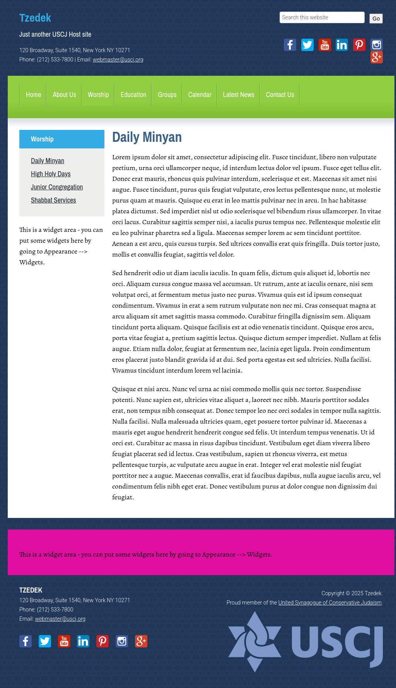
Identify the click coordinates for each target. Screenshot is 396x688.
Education (133, 94)
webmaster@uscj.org (118, 59)
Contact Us (280, 94)
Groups (167, 94)
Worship (98, 94)
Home (33, 94)
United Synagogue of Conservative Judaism (330, 602)
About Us (64, 94)
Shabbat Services (53, 200)
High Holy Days (51, 174)
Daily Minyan (47, 160)
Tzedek (35, 17)
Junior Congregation (57, 187)
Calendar (200, 94)
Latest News (238, 94)
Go (376, 18)
